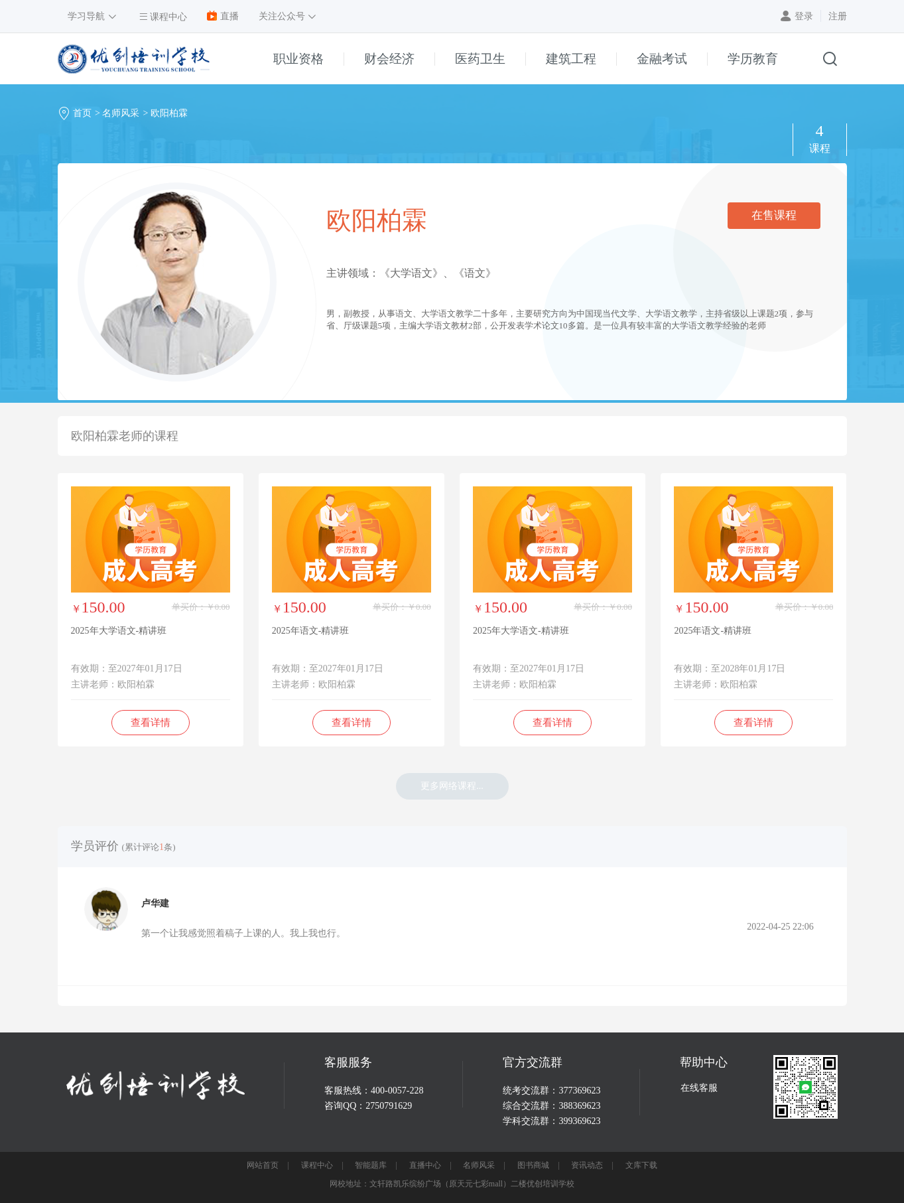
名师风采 (120, 113)
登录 (804, 16)
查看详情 (150, 722)
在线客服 (699, 1088)
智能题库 (371, 1165)
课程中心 (317, 1165)
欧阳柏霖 (169, 113)
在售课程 (774, 215)
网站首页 (263, 1165)
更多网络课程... (452, 786)
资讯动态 (587, 1165)
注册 (837, 16)
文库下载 (641, 1165)
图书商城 (533, 1165)
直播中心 (425, 1165)
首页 (82, 113)
